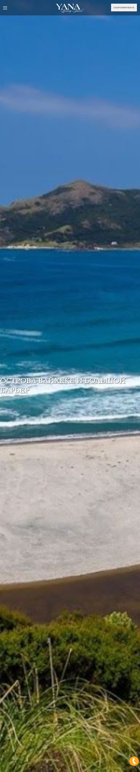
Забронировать (124, 7)
